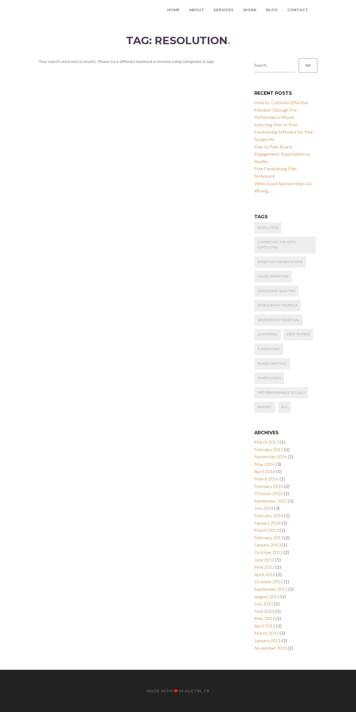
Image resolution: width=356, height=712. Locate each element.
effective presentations (280, 262)
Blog (272, 9)
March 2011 (266, 633)
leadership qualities (276, 291)
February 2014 (268, 515)
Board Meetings (272, 364)
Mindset (264, 407)
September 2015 (270, 500)
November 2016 (270, 456)
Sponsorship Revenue (277, 305)
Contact (297, 9)
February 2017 (268, 449)
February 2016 (268, 486)
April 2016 (264, 471)
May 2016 (264, 464)
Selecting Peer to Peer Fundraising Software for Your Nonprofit (283, 132)
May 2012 (264, 567)
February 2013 (268, 537)
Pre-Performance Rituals (281, 393)
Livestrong (267, 334)
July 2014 (263, 508)
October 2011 (268, 581)
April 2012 (264, 574)
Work (250, 9)
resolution (267, 228)
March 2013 (266, 530)
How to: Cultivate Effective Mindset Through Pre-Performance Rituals (281, 110)
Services (223, 9)
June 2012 (264, 559)
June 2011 (264, 611)
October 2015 (268, 493)
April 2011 (264, 625)
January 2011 (267, 640)
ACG (284, 407)
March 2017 (266, 442)
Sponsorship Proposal (278, 320)
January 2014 (267, 523)
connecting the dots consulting (276, 244)
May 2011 (264, 618)
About (196, 9)
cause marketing (273, 276)
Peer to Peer (298, 334)
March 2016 (266, 478)
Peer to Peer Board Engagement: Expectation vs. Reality (282, 154)
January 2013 (267, 544)
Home (173, 9)
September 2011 (270, 589)
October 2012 (268, 552)
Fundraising (268, 349)
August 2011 (267, 596)
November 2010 (270, 648)
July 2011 (263, 603)
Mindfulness (269, 378)
